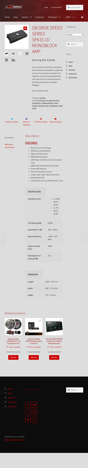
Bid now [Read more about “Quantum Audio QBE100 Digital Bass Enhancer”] (34, 362)
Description (9, 142)
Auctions (25, 17)
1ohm (56, 103)
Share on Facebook (26, 128)
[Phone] (34, 425)
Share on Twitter (12, 127)
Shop (16, 17)
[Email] (28, 425)
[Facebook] (28, 410)
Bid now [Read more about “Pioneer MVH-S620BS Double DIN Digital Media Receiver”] (54, 362)
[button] (25, 28)
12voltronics (36, 103)
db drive (41, 106)
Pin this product (41, 127)
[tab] (13, 142)
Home (7, 17)
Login (46, 7)
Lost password (56, 7)
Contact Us (40, 17)
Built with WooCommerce (15, 444)
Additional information (10, 150)
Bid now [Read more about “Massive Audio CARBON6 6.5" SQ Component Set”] (13, 362)
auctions (42, 98)
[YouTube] (34, 410)
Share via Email (55, 127)
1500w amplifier (47, 103)
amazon (35, 106)
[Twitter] (28, 417)
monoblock (54, 106)
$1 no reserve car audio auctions (47, 100)
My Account (52, 17)
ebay (47, 106)
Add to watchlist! (14, 352)
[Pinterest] (34, 417)
